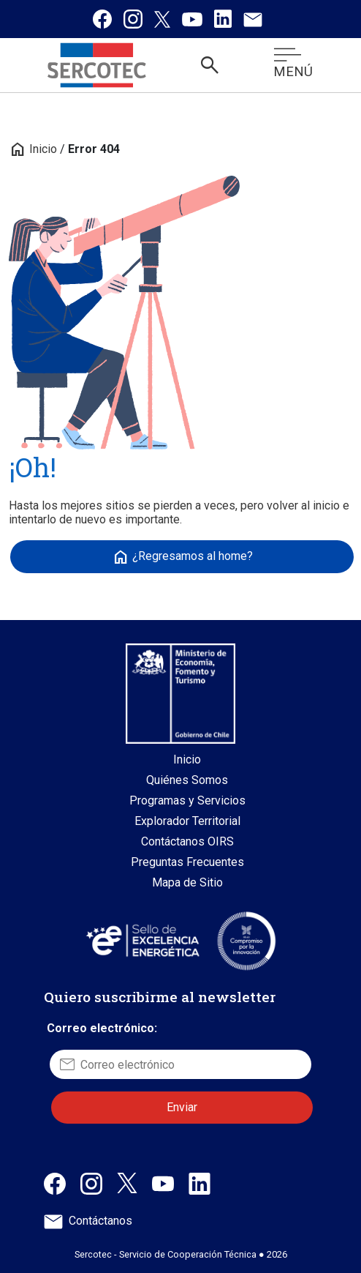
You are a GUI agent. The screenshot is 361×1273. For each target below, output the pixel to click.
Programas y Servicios (187, 800)
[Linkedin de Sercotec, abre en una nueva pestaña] (199, 1183)
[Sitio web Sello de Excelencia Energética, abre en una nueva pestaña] (142, 940)
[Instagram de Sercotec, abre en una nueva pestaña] (91, 1183)
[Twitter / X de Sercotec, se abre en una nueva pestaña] (162, 19)
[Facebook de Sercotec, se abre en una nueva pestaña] (102, 19)
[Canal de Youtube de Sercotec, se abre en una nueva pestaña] (192, 19)
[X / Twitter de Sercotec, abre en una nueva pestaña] (127, 1182)
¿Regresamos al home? (182, 557)
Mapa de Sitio (187, 882)
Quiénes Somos (187, 780)
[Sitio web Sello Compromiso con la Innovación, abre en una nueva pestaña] (246, 941)
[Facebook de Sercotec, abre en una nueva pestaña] (55, 1183)
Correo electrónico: (102, 1028)
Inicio (33, 149)
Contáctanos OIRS (187, 841)
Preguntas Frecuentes (187, 862)
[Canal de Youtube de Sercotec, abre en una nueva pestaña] (163, 1183)
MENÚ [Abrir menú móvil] (293, 63)
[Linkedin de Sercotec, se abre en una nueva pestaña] (223, 19)
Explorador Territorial (187, 821)
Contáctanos (88, 1221)
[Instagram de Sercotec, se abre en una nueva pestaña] (132, 19)
